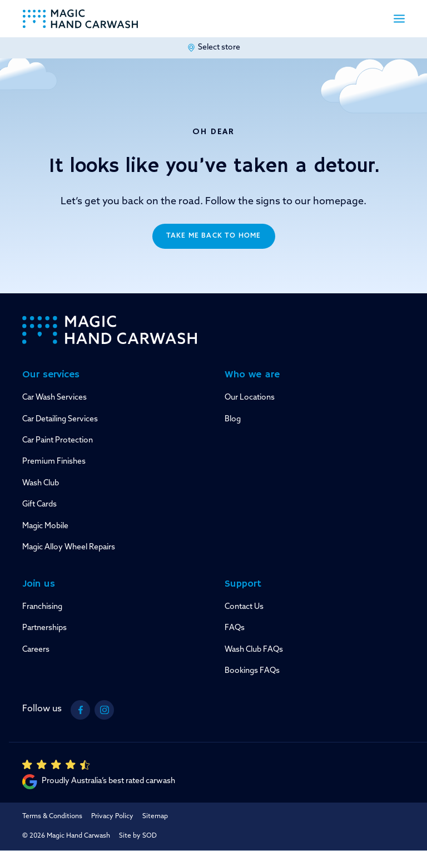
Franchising (42, 607)
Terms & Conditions (52, 816)
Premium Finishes (54, 462)
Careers (35, 650)
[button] (399, 18)
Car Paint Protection (57, 440)
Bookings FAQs (252, 671)
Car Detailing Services (60, 419)
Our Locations (250, 397)
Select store (213, 47)
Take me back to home (213, 236)
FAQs (235, 628)
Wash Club (40, 483)
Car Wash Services (54, 397)
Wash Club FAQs (254, 650)
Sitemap (155, 816)
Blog (233, 419)
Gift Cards (39, 504)
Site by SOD (138, 836)
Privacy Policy (112, 816)
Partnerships (44, 628)
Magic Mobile (45, 526)
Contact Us (244, 607)
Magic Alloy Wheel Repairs (68, 547)
